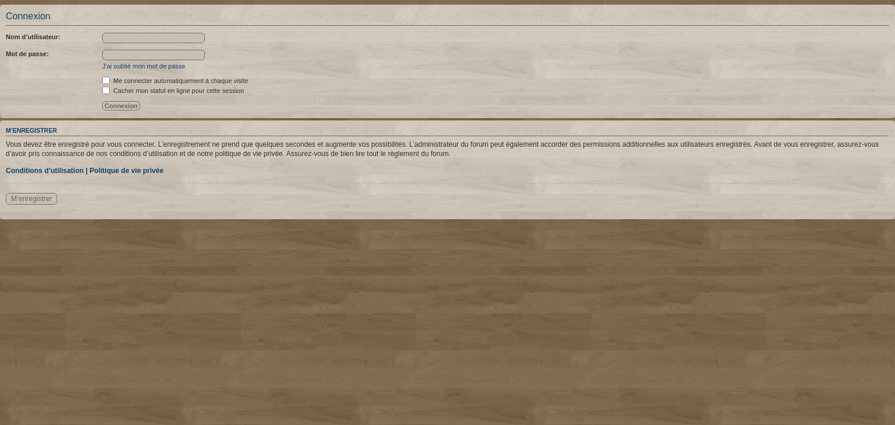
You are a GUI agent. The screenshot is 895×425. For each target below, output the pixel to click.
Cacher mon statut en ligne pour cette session (173, 90)
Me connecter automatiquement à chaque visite (175, 80)
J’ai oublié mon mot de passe (143, 66)
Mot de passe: (27, 53)
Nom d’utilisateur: (33, 36)
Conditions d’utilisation (44, 171)
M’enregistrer (31, 199)
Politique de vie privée (126, 171)
